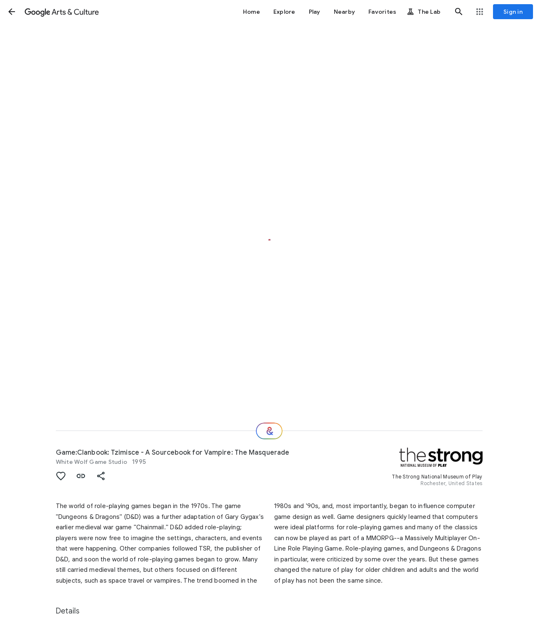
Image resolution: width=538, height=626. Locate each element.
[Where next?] (269, 431)
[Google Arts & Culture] (61, 11)
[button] (12, 12)
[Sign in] (513, 11)
